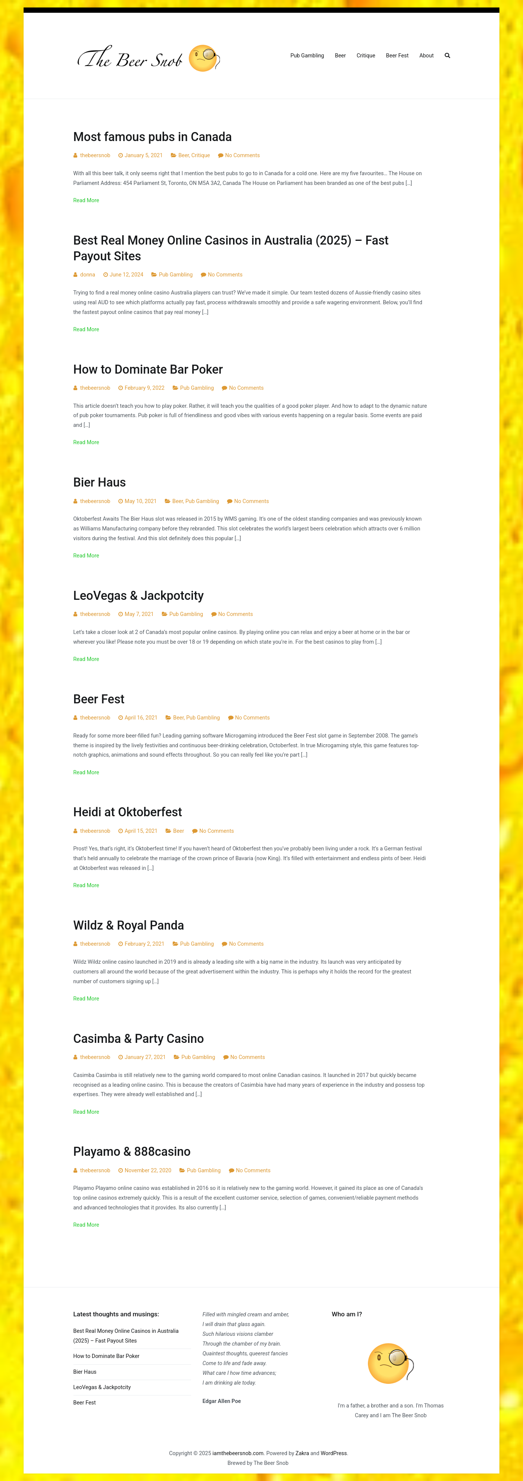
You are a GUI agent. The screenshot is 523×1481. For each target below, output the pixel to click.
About (426, 56)
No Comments (242, 155)
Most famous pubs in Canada (152, 137)
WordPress (334, 1453)
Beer (340, 56)
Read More (86, 200)
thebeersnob (95, 155)
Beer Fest (397, 56)
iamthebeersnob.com (237, 1453)
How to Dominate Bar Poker (148, 369)
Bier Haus (99, 482)
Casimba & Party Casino (138, 1039)
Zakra (302, 1453)
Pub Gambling (307, 56)
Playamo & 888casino (132, 1152)
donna (87, 275)
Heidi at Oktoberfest (127, 812)
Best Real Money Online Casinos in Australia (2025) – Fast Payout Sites (126, 1336)
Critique (366, 56)
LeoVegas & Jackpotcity (138, 596)
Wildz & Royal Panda (128, 925)
